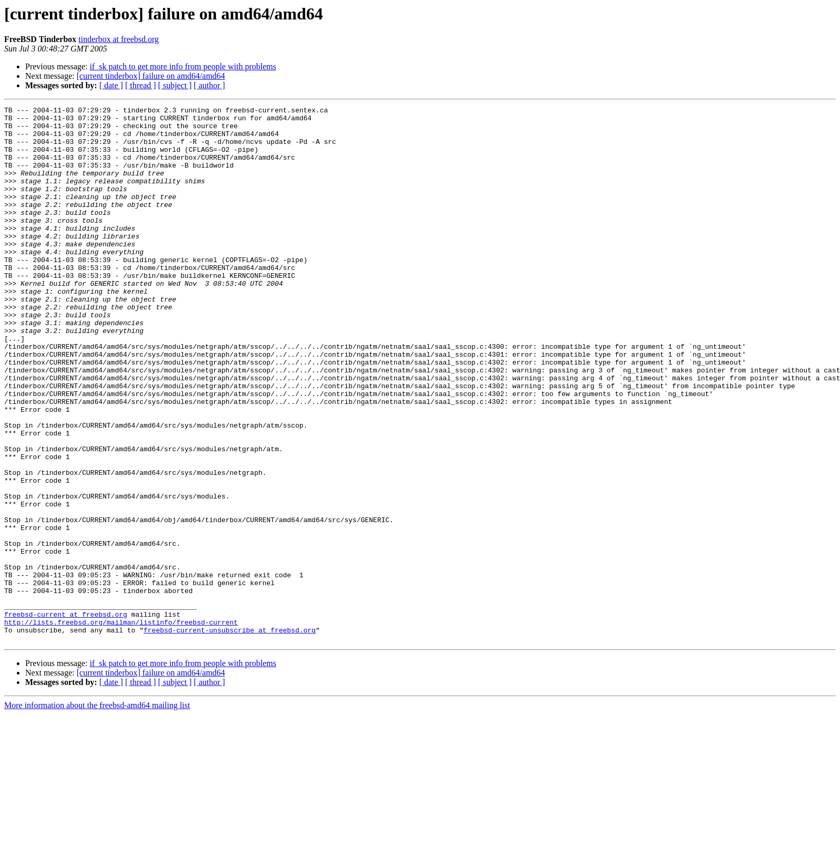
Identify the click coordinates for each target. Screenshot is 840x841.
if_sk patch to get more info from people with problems (183, 66)
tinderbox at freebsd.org (118, 39)
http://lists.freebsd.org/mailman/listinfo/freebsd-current (121, 726)
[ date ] (111, 85)
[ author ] (209, 85)
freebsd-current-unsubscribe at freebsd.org (229, 735)
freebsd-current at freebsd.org (65, 716)
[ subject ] (175, 85)
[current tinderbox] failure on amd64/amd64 (151, 75)
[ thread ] (140, 85)
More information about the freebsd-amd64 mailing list (97, 812)
